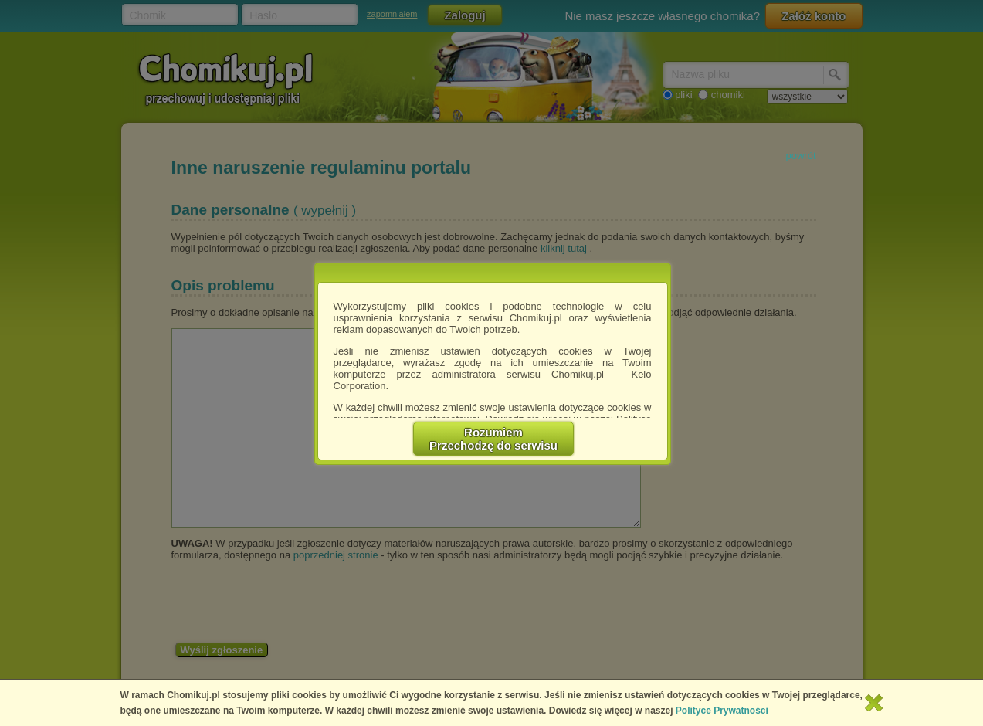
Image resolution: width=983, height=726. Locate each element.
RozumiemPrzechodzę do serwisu (493, 439)
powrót (800, 155)
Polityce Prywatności (722, 710)
